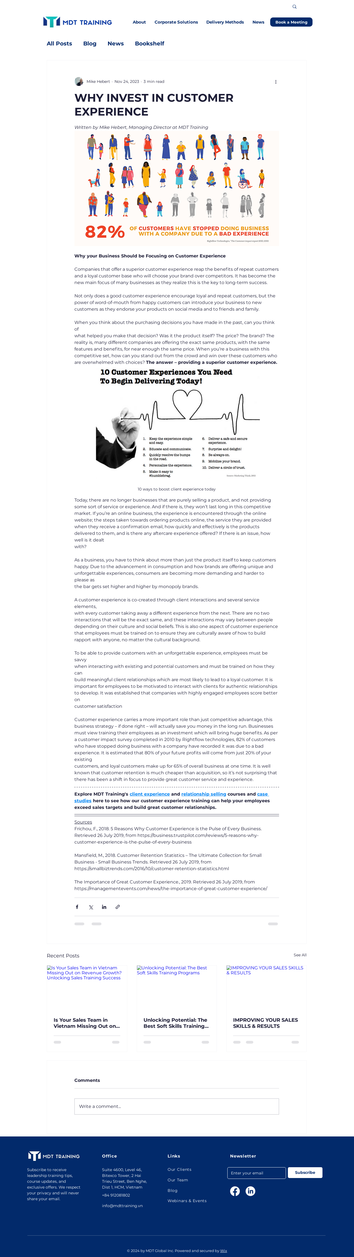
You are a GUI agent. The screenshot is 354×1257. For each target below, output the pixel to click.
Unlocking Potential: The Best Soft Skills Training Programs (175, 1023)
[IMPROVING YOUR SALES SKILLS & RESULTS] (266, 987)
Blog (90, 43)
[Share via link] (117, 906)
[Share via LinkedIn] (104, 906)
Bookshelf (149, 43)
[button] (139, 22)
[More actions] (275, 81)
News (116, 43)
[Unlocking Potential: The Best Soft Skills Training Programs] (177, 987)
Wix (223, 1250)
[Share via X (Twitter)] (90, 906)
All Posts (59, 43)
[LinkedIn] (250, 1191)
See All (300, 954)
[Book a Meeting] (291, 22)
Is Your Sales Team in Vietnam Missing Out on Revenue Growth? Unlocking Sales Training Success (86, 1023)
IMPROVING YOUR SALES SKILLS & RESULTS (265, 1023)
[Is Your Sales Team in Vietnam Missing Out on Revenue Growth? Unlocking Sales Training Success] (87, 987)
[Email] (255, 1173)
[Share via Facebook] (77, 906)
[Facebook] (235, 1191)
